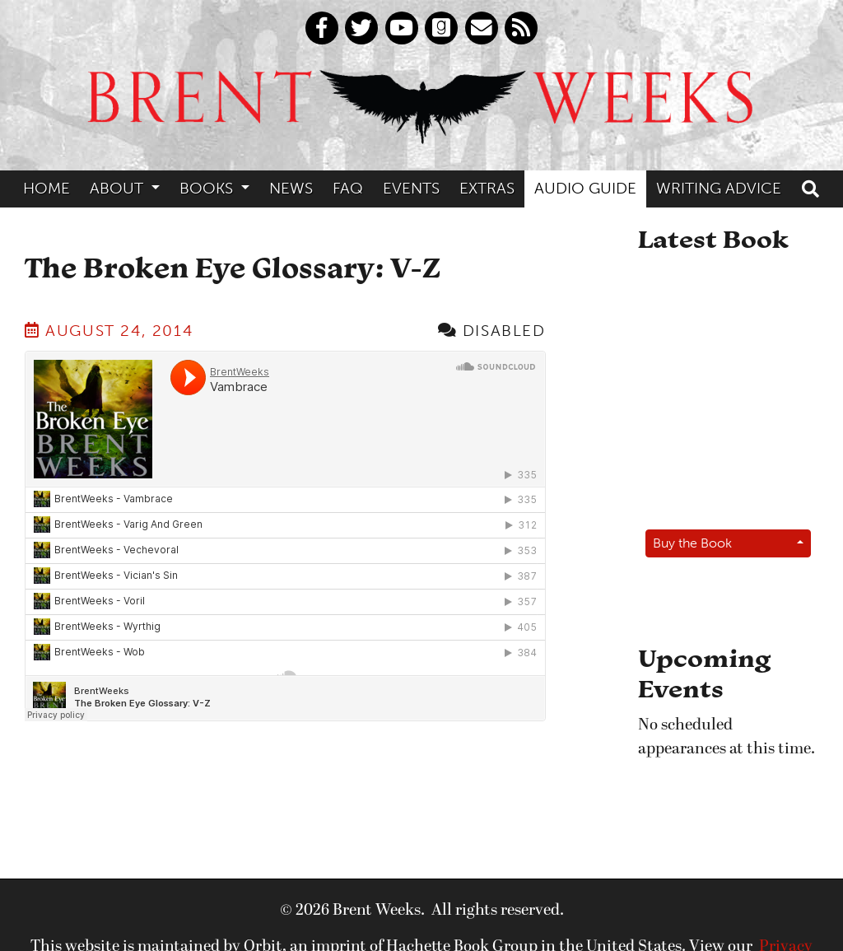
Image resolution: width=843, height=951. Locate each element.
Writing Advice (718, 188)
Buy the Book (692, 543)
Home (46, 188)
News (291, 188)
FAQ (348, 188)
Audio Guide (585, 188)
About (118, 188)
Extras (487, 188)
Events (411, 188)
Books (208, 188)
